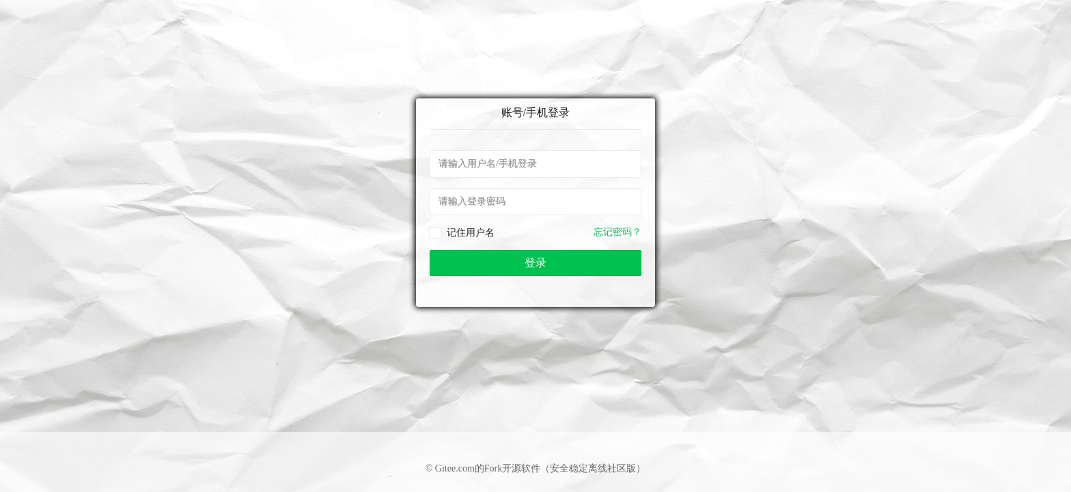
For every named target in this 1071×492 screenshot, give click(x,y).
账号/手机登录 (535, 112)
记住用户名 (471, 233)
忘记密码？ (617, 232)
